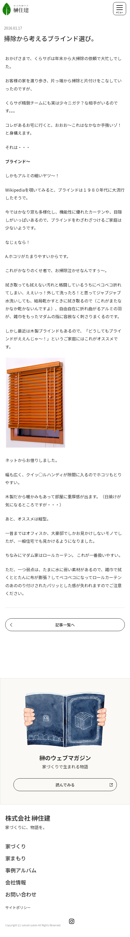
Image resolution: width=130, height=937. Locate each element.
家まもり (15, 858)
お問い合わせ (20, 894)
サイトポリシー (18, 907)
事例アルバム (20, 870)
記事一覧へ (65, 624)
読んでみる (65, 784)
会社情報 (15, 882)
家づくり (15, 846)
